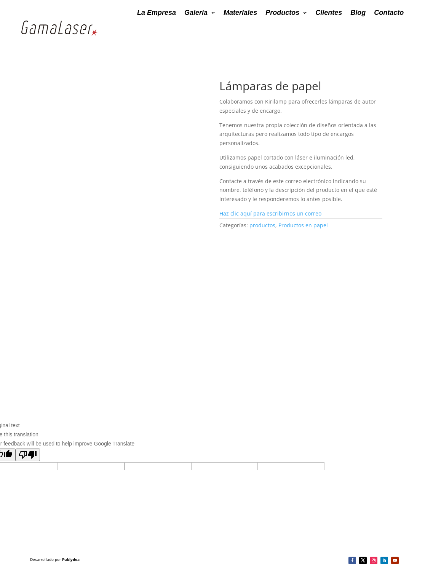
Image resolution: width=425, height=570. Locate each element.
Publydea (71, 559)
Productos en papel (303, 225)
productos (262, 225)
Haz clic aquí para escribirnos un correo (270, 213)
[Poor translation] (28, 455)
